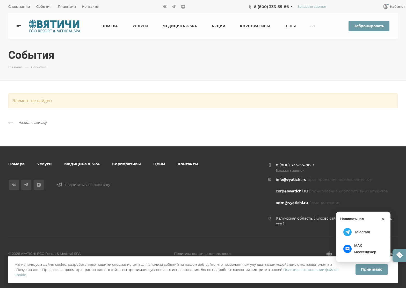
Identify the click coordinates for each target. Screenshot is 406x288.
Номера (16, 163)
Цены (159, 163)
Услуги (44, 163)
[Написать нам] (399, 255)
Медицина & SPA (82, 163)
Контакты (188, 163)
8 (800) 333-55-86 (271, 6)
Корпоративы (126, 163)
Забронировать (369, 26)
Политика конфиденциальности (202, 253)
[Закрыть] (383, 219)
